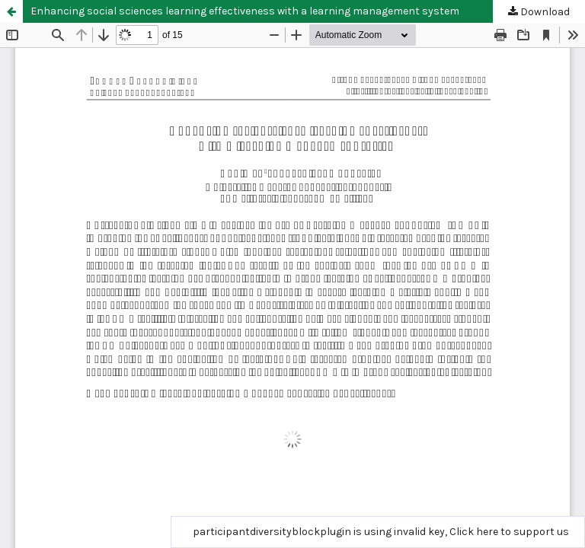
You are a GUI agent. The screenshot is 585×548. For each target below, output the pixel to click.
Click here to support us (509, 531)
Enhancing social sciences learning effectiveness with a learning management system (244, 11)
